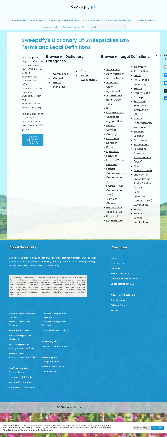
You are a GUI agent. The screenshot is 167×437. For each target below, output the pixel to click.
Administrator (114, 78)
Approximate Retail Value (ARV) (114, 100)
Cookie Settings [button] (141, 428)
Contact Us (117, 263)
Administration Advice (54, 346)
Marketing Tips (50, 341)
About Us (116, 268)
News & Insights (120, 273)
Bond (109, 108)
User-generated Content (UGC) (143, 196)
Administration (115, 73)
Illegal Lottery (114, 220)
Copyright (112, 134)
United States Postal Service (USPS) (142, 183)
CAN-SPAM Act (115, 112)
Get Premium (49, 371)
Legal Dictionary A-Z (122, 283)
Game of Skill (114, 207)
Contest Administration (55, 330)
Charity (110, 125)
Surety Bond (141, 144)
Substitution (141, 140)
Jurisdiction (141, 71)
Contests (58, 78)
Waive (137, 209)
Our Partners (118, 300)
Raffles (84, 75)
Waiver (138, 213)
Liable (137, 75)
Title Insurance (143, 170)
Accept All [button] (157, 428)
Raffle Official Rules (20, 382)
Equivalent (112, 151)
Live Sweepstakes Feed (124, 278)
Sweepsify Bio (50, 357)
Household (112, 216)
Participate (140, 97)
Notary (138, 88)
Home (114, 258)
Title (136, 166)
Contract (112, 129)
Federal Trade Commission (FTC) (115, 190)
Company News (51, 361)
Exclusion (112, 155)
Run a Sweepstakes (20, 330)
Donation (112, 142)
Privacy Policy (119, 305)
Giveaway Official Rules (22, 387)
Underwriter (141, 174)
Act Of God (113, 69)
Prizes (84, 71)
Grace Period (114, 212)
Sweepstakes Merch (53, 366)
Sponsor (139, 131)
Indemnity (140, 66)
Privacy (138, 118)
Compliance (60, 73)
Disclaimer (112, 138)
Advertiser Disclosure (123, 294)
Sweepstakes (88, 80)
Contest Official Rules (21, 377)
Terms (114, 310)
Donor (110, 147)
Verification (141, 205)
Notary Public (142, 92)
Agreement (113, 91)
